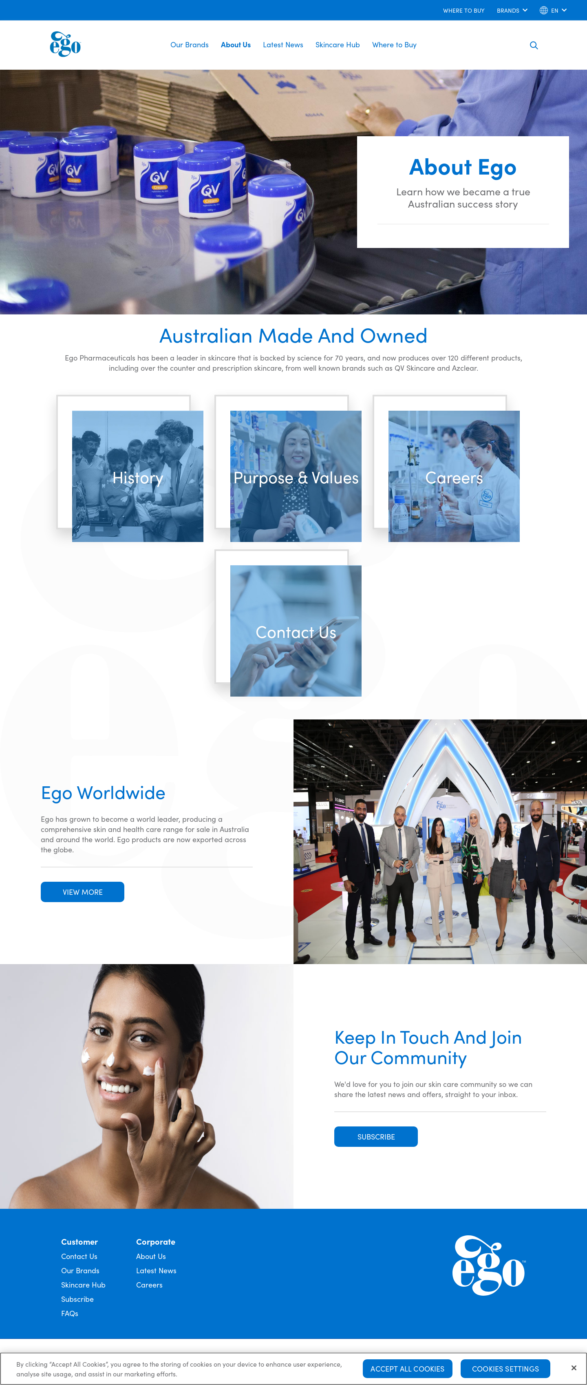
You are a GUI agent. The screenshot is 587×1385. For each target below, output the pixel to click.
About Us (236, 44)
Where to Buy (394, 44)
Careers (149, 1284)
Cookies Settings (505, 1368)
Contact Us (79, 1256)
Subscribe (77, 1299)
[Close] (574, 1368)
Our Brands (189, 44)
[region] (293, 1368)
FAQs (69, 1313)
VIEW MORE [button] (83, 892)
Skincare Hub (338, 44)
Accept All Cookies (407, 1368)
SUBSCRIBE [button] (376, 1136)
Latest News (283, 44)
